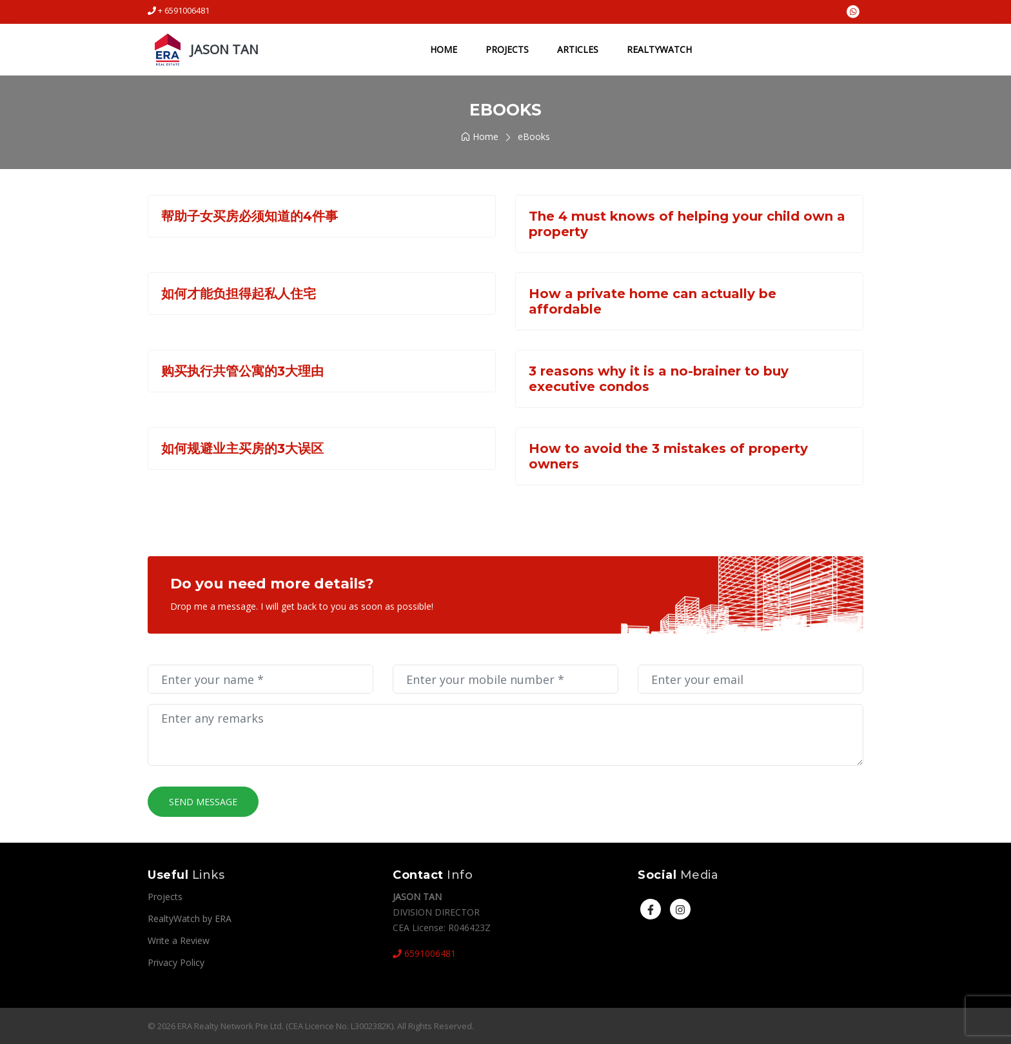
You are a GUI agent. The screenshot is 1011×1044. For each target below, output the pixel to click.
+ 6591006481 (179, 10)
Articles (577, 49)
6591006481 (424, 953)
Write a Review (179, 940)
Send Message (203, 802)
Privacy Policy (176, 962)
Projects (507, 49)
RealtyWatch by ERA (189, 918)
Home (443, 49)
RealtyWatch (659, 49)
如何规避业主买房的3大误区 (242, 448)
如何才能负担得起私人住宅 (238, 293)
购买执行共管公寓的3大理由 (242, 371)
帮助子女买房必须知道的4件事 (249, 216)
